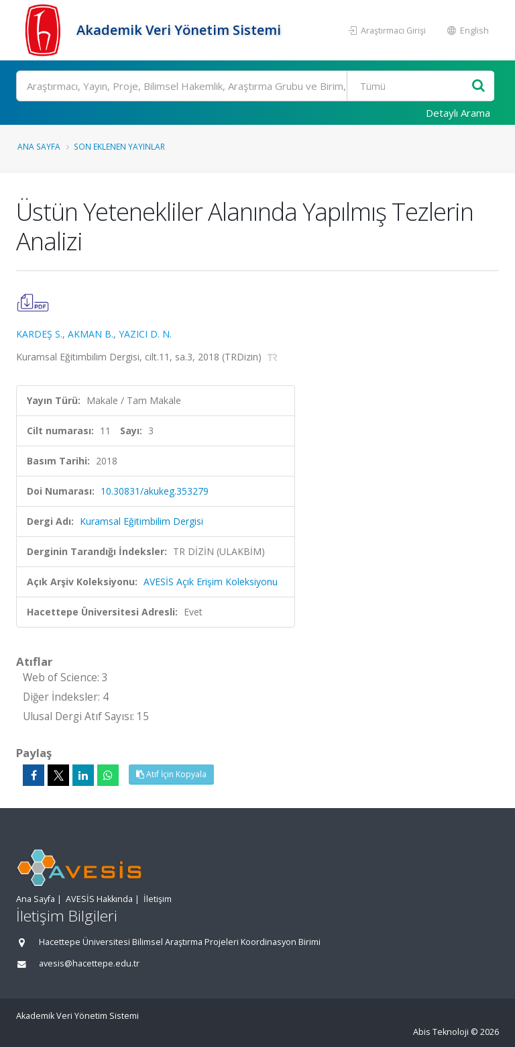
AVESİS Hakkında (99, 899)
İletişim (158, 899)
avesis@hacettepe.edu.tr (89, 963)
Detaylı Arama (458, 112)
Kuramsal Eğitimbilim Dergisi (141, 521)
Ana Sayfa (38, 146)
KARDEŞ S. (39, 334)
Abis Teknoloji (441, 1032)
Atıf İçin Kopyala (171, 774)
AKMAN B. (90, 334)
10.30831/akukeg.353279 (155, 491)
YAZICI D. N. (145, 334)
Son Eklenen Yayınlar (119, 146)
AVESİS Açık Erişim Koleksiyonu (211, 581)
